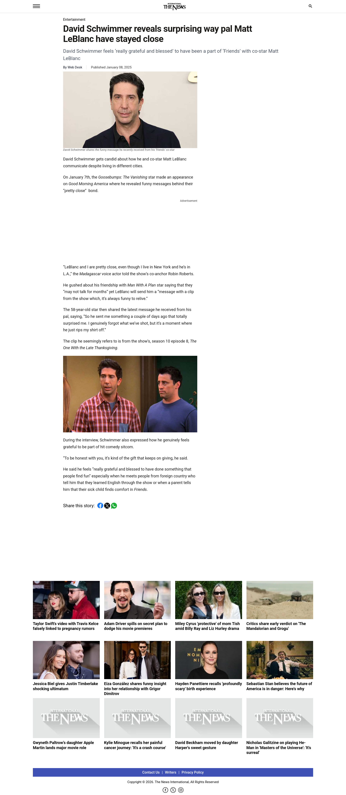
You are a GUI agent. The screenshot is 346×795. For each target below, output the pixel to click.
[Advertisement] (130, 230)
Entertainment (74, 19)
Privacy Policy (193, 772)
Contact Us (151, 772)
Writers (170, 772)
